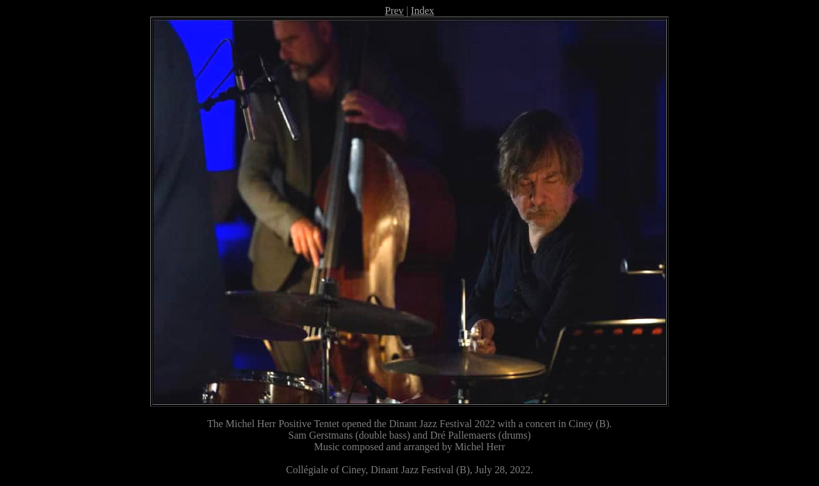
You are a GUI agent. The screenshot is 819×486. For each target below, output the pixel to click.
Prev (394, 10)
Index (422, 10)
